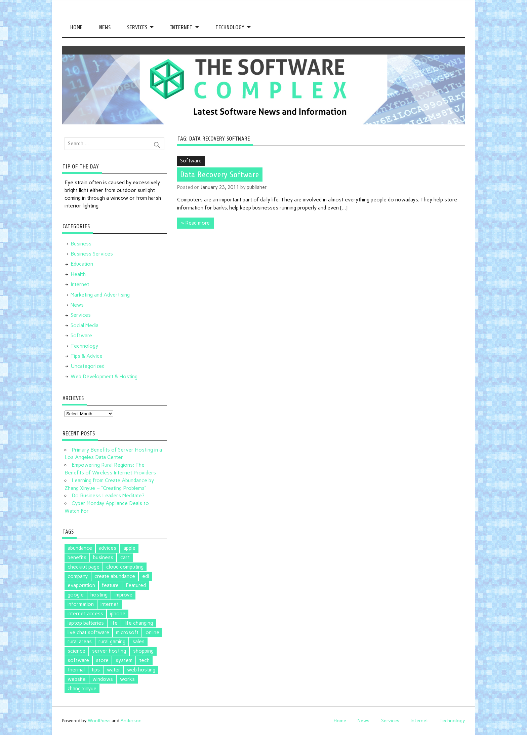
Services (137, 27)
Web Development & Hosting (104, 377)
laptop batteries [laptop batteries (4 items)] (86, 623)
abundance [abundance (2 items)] (80, 548)
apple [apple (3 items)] (129, 548)
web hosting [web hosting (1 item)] (141, 670)
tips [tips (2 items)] (95, 670)
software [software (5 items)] (78, 660)
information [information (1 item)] (81, 604)
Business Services (92, 254)
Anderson (130, 720)
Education (82, 264)
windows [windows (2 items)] (102, 679)
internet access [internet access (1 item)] (85, 614)
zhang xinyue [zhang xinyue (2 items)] (82, 689)
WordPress (99, 720)
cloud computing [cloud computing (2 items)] (125, 567)
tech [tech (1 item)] (144, 660)
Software (191, 161)
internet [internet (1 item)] (109, 604)
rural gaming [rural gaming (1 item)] (111, 642)
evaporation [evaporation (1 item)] (81, 585)
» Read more (195, 223)
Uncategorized (88, 366)
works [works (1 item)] (127, 679)
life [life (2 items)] (114, 623)
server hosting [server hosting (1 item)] (109, 651)
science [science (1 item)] (76, 651)
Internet (181, 27)
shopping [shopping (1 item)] (143, 651)
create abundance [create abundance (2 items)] (114, 576)
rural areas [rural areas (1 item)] (80, 642)
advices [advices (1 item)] (107, 548)
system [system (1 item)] (124, 660)
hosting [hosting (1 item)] (99, 595)
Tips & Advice (87, 356)
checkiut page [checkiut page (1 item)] (83, 567)
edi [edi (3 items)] (145, 576)
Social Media (84, 325)
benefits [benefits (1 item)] (77, 557)
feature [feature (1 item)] (110, 585)
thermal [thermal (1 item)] (76, 670)
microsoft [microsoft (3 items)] (127, 632)
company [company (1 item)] (78, 576)
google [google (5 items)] (76, 595)
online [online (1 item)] (152, 632)
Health (78, 274)
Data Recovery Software (219, 174)
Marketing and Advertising (100, 295)
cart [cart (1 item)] (125, 557)
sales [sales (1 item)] (138, 642)
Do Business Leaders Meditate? (108, 496)
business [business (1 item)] (103, 557)
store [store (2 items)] (102, 660)
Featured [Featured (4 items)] (136, 585)
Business (81, 244)
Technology (229, 27)
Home (76, 27)
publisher (257, 187)
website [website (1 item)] (77, 679)
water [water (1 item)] (113, 670)
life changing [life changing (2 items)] (139, 623)
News (105, 27)
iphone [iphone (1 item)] (117, 614)
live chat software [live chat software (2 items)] (88, 632)
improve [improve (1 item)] (123, 595)
